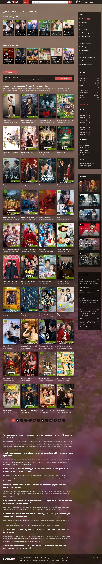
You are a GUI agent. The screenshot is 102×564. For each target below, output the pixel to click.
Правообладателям (62, 560)
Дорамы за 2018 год (84, 132)
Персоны (84, 61)
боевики (86, 88)
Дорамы (25, 2)
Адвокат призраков (84, 287)
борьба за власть (88, 93)
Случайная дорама (87, 64)
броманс (86, 95)
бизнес (86, 85)
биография (87, 83)
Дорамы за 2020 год (84, 127)
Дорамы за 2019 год (84, 130)
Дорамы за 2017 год (84, 134)
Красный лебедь (84, 315)
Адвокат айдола (84, 306)
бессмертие (87, 97)
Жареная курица (84, 326)
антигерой (87, 81)
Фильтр (10, 72)
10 (51, 420)
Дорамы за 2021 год (84, 125)
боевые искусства (88, 90)
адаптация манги (88, 78)
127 (59, 420)
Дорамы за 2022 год (84, 122)
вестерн (86, 100)
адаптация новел (88, 76)
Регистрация (83, 2)
